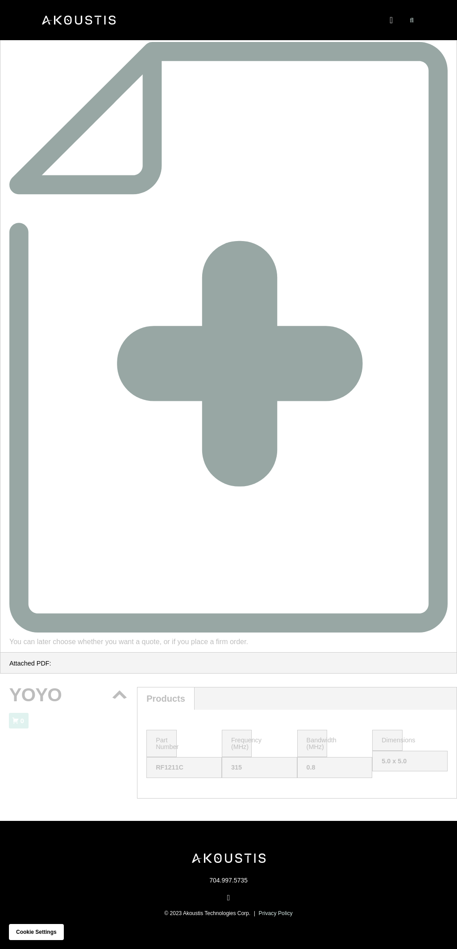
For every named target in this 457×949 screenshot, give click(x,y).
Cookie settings (36, 932)
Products (165, 698)
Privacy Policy (276, 913)
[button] (391, 20)
